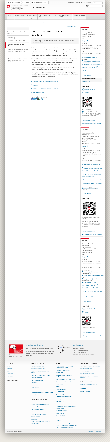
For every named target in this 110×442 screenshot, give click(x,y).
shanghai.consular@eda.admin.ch (94, 275)
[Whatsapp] (40, 99)
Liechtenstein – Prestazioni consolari (65, 404)
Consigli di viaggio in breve (38, 368)
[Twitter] (34, 99)
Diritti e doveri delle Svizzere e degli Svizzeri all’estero (40, 422)
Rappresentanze (20, 16)
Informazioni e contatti (86, 368)
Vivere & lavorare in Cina (45, 16)
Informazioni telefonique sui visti (92, 183)
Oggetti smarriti (60, 391)
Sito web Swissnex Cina (90, 288)
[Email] (42, 99)
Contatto (84, 29)
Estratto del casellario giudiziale (64, 396)
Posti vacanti (10, 376)
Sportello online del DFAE (34, 345)
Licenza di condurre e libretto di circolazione (64, 376)
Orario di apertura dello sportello (92, 291)
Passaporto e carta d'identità (63, 370)
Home (8, 22)
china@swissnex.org (90, 282)
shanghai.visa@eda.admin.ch (92, 279)
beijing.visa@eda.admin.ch (92, 61)
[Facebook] (32, 99)
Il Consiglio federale (15, 2)
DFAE (27, 2)
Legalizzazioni (59, 384)
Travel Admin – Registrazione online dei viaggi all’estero (66, 407)
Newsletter (9, 368)
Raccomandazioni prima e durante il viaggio (40, 371)
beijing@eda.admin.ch (90, 57)
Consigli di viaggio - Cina (37, 366)
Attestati (58, 386)
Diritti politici (59, 372)
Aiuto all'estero (35, 387)
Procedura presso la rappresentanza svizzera (45, 81)
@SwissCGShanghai (90, 309)
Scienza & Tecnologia (85, 391)
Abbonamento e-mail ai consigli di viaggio (42, 392)
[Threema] (38, 99)
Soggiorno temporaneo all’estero (40, 404)
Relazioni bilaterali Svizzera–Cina (88, 384)
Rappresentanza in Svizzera (38, 414)
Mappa (85, 41)
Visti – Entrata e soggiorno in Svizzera (90, 366)
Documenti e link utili (37, 390)
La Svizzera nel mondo (40, 2)
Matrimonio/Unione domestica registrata (36, 22)
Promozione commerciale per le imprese (66, 423)
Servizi (55, 16)
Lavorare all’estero (36, 407)
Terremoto (34, 382)
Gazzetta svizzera (60, 415)
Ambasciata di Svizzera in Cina (15, 383)
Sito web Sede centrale (90, 67)
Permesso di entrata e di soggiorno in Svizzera (45, 88)
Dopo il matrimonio (38, 92)
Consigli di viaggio (31, 16)
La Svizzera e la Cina (79, 16)
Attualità (10, 16)
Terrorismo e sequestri (37, 380)
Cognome (35, 85)
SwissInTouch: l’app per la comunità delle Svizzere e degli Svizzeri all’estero (66, 426)
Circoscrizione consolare (89, 120)
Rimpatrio (34, 412)
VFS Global (86, 81)
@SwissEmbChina (89, 89)
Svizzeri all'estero (35, 417)
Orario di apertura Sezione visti (92, 180)
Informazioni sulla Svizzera (87, 373)
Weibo (87, 92)
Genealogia (59, 399)
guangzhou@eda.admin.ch (92, 164)
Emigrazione (34, 402)
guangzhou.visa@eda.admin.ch (93, 168)
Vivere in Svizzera (84, 371)
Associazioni (34, 419)
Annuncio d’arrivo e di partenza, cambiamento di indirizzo (64, 367)
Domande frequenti (36, 377)
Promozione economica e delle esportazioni (88, 387)
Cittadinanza (59, 418)
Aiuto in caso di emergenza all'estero (65, 379)
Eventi (8, 371)
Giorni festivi (87, 75)
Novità (8, 366)
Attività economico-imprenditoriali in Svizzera (90, 376)
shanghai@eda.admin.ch (91, 272)
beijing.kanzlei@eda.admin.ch (93, 64)
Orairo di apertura (88, 71)
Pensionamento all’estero (37, 409)
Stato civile (20, 22)
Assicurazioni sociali (61, 389)
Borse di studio (60, 401)
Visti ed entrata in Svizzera (65, 16)
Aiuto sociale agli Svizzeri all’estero (65, 381)
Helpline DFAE (78, 345)
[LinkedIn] (36, 99)
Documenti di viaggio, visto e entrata (40, 375)
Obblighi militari (60, 394)
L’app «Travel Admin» (37, 395)
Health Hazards (60, 413)
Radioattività (34, 385)
